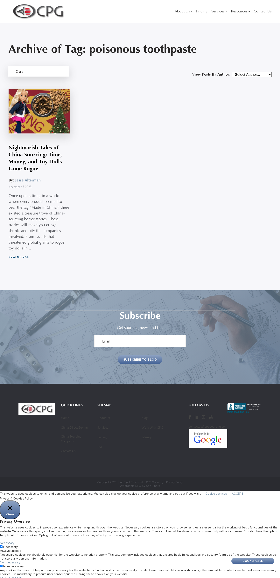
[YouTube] (211, 415)
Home (65, 416)
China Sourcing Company (71, 437)
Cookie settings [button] (216, 492)
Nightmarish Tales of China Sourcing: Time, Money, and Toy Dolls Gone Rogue (35, 156)
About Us (182, 11)
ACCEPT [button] (237, 492)
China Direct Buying (74, 425)
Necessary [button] (7, 541)
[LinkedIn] (196, 415)
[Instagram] (203, 415)
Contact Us (263, 11)
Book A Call (253, 561)
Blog (145, 416)
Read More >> (18, 255)
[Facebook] (190, 415)
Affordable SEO (130, 484)
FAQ (100, 445)
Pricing (201, 11)
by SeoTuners (151, 484)
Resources (239, 11)
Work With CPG (152, 425)
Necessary (10, 545)
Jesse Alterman (27, 178)
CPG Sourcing (154, 480)
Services (218, 11)
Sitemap (147, 435)
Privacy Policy (174, 480)
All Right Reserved (131, 480)
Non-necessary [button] (10, 560)
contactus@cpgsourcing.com (208, 425)
